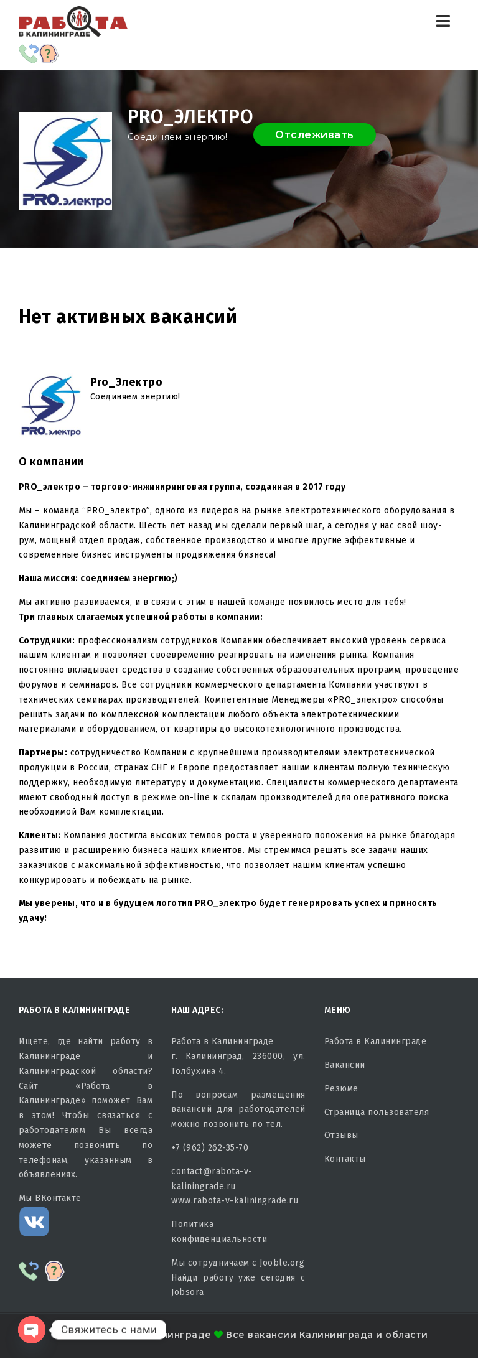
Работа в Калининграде (375, 1041)
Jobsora (187, 1292)
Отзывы (341, 1135)
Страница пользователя (376, 1112)
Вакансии (344, 1065)
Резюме (341, 1088)
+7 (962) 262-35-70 (209, 1147)
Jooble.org (282, 1263)
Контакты (345, 1159)
